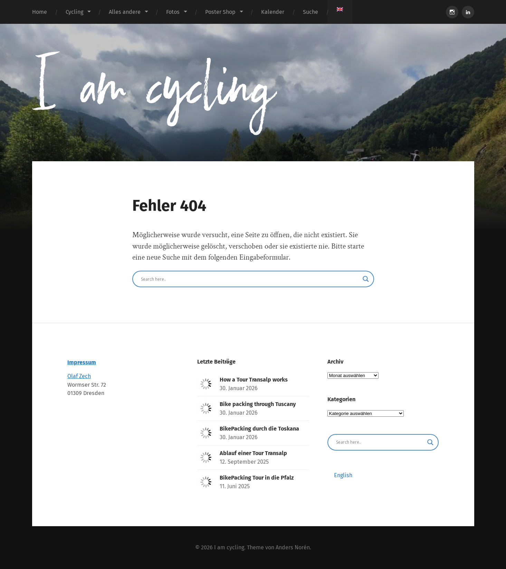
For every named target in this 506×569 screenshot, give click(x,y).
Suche (310, 12)
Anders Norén (293, 547)
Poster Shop (220, 12)
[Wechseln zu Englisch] (339, 9)
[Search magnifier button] (366, 279)
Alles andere (125, 12)
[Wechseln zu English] (343, 475)
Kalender (272, 12)
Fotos (173, 12)
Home (39, 12)
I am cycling (229, 547)
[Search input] (250, 279)
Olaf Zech (79, 376)
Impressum (81, 362)
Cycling (74, 12)
